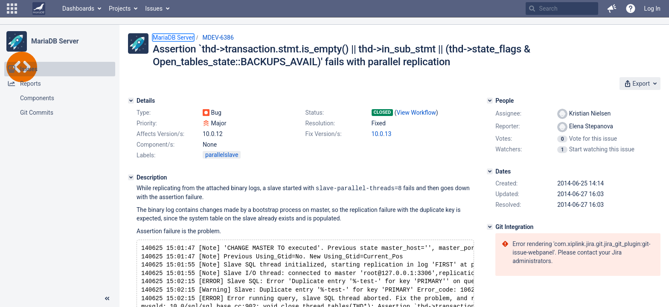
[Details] (131, 101)
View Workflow (416, 112)
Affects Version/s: (160, 133)
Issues (154, 8)
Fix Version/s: (323, 133)
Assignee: (508, 113)
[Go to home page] (38, 8)
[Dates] (490, 171)
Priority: (147, 123)
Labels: (146, 155)
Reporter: (507, 126)
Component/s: (156, 144)
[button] (12, 8)
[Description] (131, 177)
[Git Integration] (490, 227)
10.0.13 (382, 133)
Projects (120, 8)
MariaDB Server (55, 41)
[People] (490, 101)
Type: (144, 112)
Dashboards (78, 8)
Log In (652, 8)
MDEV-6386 (217, 37)
